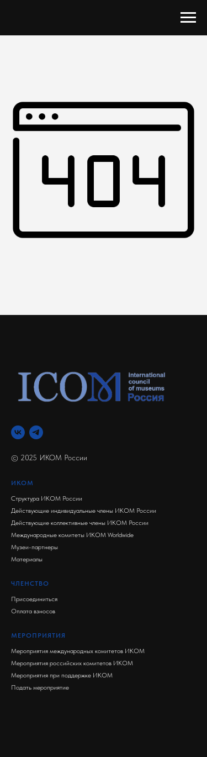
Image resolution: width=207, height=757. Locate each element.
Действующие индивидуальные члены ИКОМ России (83, 510)
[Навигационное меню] (188, 17)
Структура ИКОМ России (46, 498)
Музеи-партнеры (34, 547)
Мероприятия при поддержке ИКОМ (62, 675)
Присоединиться (34, 599)
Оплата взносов (33, 611)
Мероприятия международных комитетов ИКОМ (78, 651)
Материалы (27, 559)
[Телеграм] (36, 432)
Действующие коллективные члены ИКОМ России (79, 523)
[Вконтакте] (18, 432)
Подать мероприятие (40, 687)
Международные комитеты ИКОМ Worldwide (72, 535)
